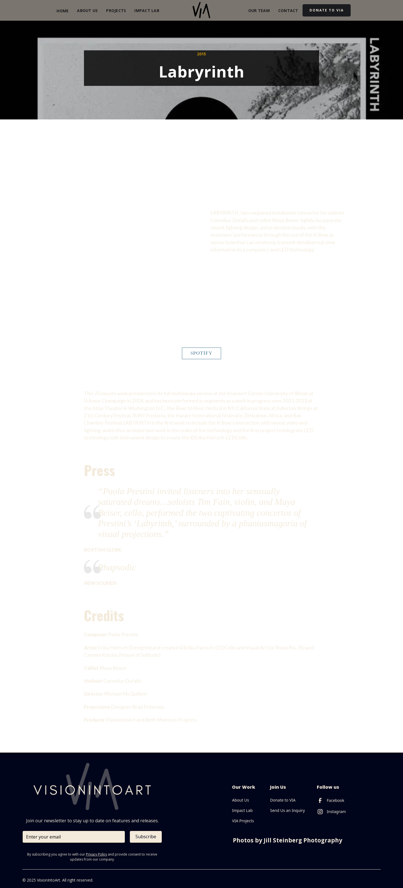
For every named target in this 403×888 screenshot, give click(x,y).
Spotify (201, 356)
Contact (288, 10)
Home (63, 10)
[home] (201, 10)
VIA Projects (243, 820)
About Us (87, 10)
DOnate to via (327, 10)
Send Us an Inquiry (287, 810)
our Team (259, 10)
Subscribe (145, 836)
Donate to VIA (283, 800)
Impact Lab (146, 10)
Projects (116, 10)
